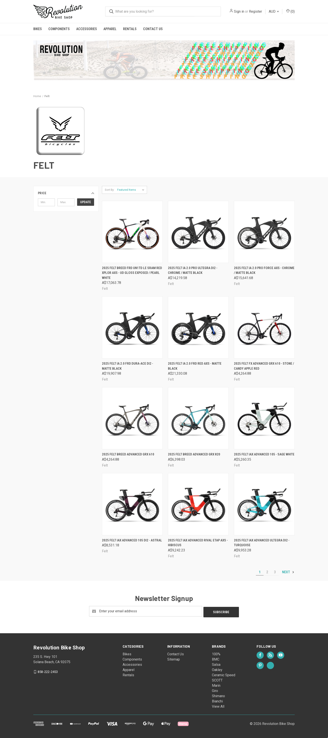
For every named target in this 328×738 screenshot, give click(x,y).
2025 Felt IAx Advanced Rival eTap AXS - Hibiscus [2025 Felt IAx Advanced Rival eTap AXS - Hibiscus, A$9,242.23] (198, 542)
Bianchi (217, 700)
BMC (215, 658)
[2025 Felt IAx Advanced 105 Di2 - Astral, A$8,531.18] (132, 504)
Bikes (37, 29)
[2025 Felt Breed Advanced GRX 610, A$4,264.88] (132, 418)
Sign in (239, 11)
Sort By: (109, 189)
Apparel (110, 29)
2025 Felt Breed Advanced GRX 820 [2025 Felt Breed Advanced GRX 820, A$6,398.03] (194, 454)
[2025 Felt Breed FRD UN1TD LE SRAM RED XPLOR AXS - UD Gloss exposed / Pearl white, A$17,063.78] (132, 232)
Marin (216, 685)
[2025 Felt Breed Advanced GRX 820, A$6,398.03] (198, 418)
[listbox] (132, 190)
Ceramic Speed (223, 674)
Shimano (218, 695)
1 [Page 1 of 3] (260, 572)
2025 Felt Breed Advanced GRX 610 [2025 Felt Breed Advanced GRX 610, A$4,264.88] (128, 454)
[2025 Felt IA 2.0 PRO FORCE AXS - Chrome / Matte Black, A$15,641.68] (264, 232)
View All (218, 706)
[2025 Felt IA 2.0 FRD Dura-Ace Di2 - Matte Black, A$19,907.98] (132, 327)
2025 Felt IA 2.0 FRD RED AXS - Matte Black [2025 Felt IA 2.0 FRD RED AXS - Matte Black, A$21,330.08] (194, 366)
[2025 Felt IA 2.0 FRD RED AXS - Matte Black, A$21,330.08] (198, 327)
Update (85, 202)
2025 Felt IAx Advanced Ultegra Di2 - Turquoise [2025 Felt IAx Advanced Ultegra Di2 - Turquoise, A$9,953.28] (261, 542)
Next (288, 572)
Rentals (130, 29)
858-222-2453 (48, 671)
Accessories (86, 29)
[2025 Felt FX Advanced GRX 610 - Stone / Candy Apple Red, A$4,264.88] (264, 327)
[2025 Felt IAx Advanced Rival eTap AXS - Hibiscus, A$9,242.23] (198, 504)
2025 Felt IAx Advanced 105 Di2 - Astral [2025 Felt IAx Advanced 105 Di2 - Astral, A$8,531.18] (132, 540)
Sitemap (173, 658)
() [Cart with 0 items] (290, 11)
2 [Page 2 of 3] (267, 572)
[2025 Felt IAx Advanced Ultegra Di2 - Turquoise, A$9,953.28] (264, 504)
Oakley (217, 669)
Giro (215, 690)
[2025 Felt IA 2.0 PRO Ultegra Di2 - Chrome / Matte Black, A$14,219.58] (198, 232)
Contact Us (153, 29)
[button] (66, 193)
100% (216, 653)
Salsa (216, 664)
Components (59, 29)
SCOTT (217, 679)
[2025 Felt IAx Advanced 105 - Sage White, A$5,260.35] (264, 418)
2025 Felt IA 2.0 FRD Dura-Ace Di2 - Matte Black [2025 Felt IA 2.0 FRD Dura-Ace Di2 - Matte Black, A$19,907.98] (127, 366)
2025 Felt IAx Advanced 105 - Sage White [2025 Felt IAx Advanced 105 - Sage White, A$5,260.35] (264, 454)
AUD (274, 11)
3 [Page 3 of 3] (275, 572)
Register (255, 11)
